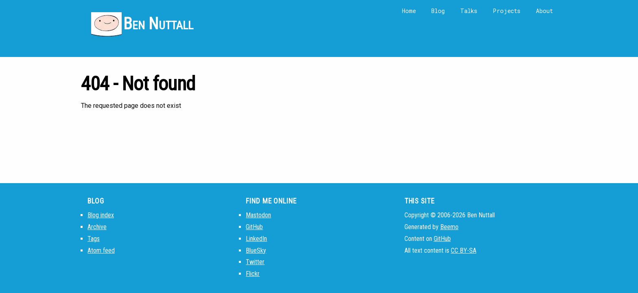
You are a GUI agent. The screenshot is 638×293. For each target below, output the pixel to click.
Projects (506, 11)
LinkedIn (256, 239)
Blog (438, 11)
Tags (93, 239)
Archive (97, 227)
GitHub (254, 227)
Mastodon (258, 215)
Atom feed (101, 250)
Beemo (449, 227)
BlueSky (256, 250)
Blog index (100, 215)
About (544, 11)
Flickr (253, 274)
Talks (468, 11)
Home (409, 11)
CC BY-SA (463, 250)
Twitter (255, 262)
